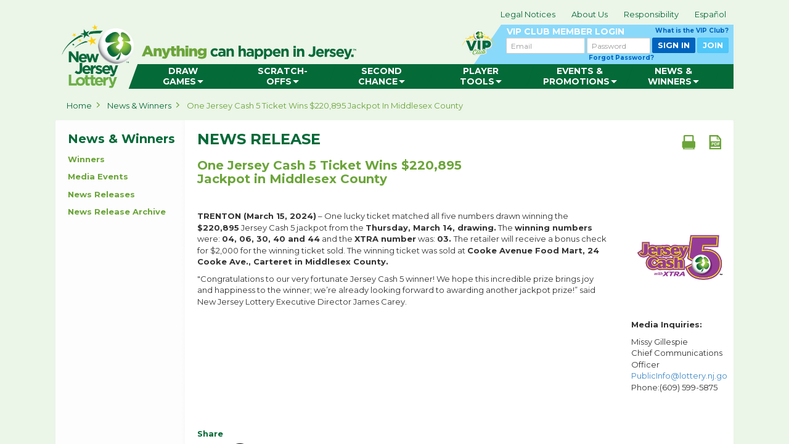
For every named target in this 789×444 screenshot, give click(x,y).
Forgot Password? (621, 58)
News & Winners (139, 105)
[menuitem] (182, 76)
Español (710, 14)
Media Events (98, 176)
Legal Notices (528, 14)
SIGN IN (674, 45)
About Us (589, 14)
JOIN (713, 45)
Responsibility (651, 14)
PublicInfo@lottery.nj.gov (681, 375)
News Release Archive (117, 211)
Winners (86, 159)
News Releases (101, 194)
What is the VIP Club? (692, 30)
